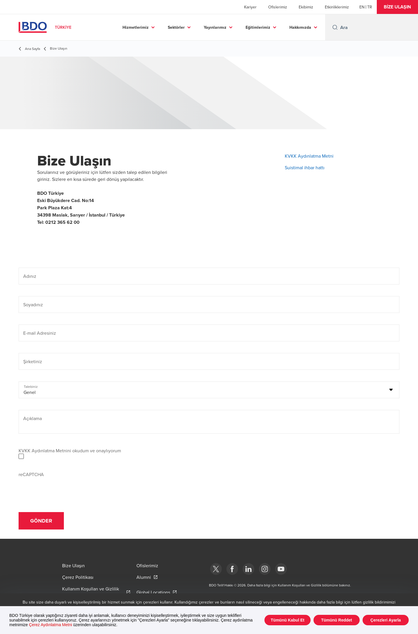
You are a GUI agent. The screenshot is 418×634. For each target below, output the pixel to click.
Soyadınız (33, 304)
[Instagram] (265, 569)
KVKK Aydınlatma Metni (309, 156)
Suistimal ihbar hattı (305, 167)
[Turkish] (369, 7)
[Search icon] (335, 27)
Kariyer (250, 7)
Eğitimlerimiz (258, 27)
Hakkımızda (300, 27)
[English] (362, 7)
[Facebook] (232, 569)
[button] (397, 7)
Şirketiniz (32, 361)
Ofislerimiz (277, 7)
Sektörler (176, 27)
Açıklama (32, 418)
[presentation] (63, 489)
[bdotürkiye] (216, 569)
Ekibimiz (306, 7)
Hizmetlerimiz (135, 27)
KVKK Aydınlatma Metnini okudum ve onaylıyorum (70, 450)
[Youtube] (281, 569)
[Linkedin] (248, 569)
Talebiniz (31, 386)
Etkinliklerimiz (337, 7)
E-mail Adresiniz (39, 333)
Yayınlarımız (215, 27)
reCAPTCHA (31, 474)
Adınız (29, 276)
